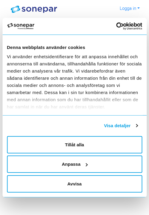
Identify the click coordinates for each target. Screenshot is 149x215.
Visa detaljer (117, 125)
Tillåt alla (74, 144)
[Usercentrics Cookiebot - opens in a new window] (122, 26)
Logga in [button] (128, 8)
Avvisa (74, 183)
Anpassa (75, 164)
